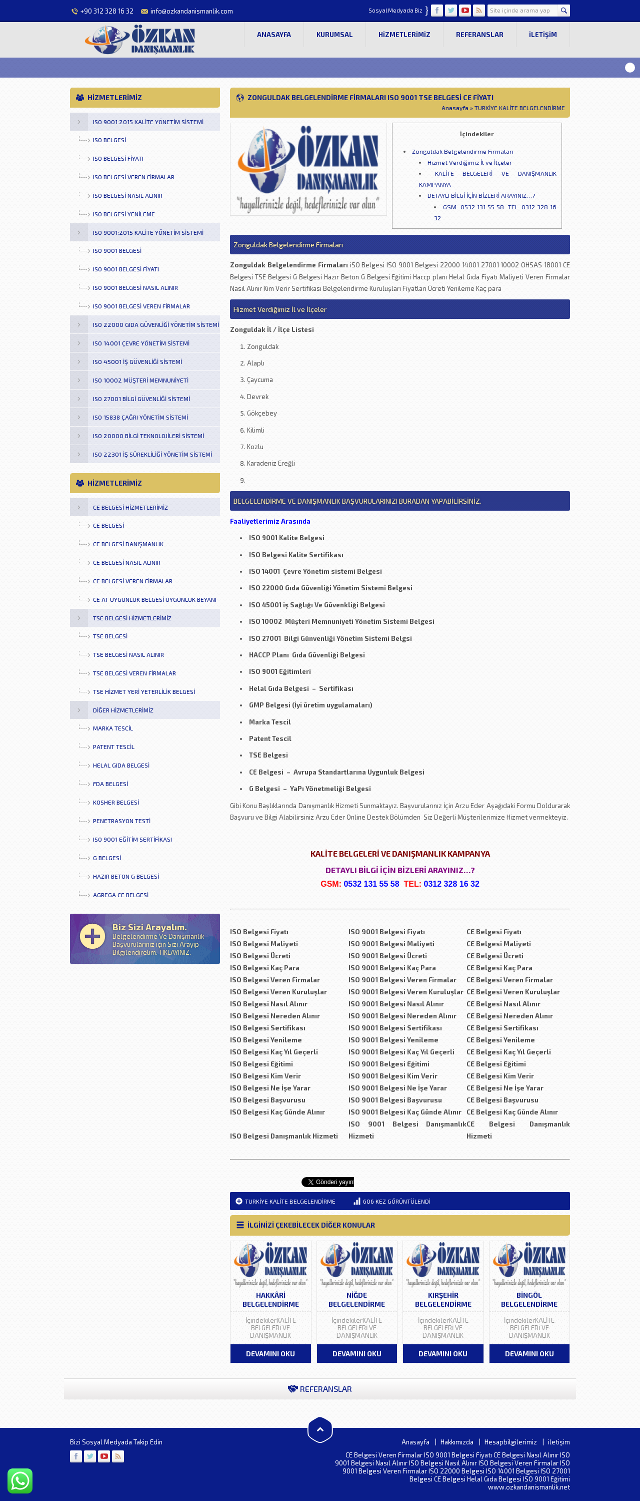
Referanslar (480, 35)
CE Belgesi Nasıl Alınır (526, 1455)
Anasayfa (274, 35)
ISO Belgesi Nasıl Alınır (443, 1463)
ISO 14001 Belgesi (512, 1471)
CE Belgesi (450, 1479)
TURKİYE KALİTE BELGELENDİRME (519, 107)
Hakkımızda (457, 1442)
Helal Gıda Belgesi (494, 1479)
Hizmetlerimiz (404, 35)
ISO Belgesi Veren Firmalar (518, 1463)
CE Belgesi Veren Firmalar (384, 1455)
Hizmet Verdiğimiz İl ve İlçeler (470, 162)
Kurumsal (334, 35)
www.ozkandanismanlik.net (529, 1487)
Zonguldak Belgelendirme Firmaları (463, 151)
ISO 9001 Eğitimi (546, 1479)
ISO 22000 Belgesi (456, 1471)
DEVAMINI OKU (270, 1353)
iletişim (543, 35)
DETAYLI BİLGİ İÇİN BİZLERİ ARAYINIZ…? (481, 195)
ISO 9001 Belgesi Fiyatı (458, 1455)
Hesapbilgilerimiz (510, 1442)
